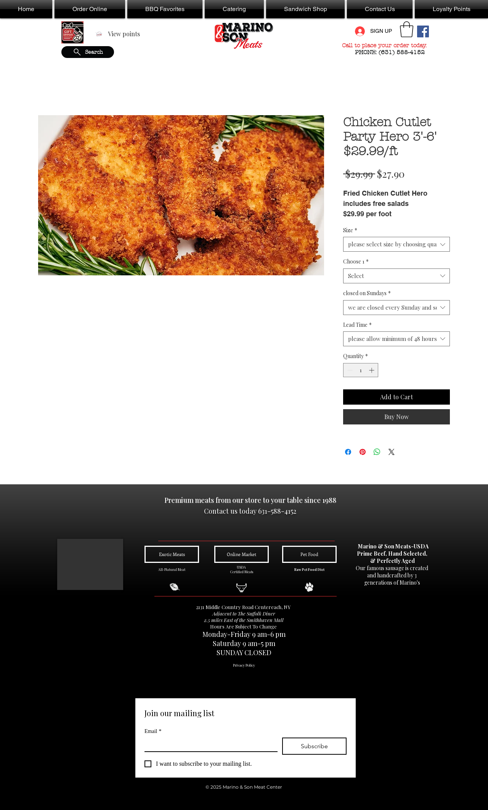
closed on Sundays (367, 293)
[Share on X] (391, 451)
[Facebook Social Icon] (423, 31)
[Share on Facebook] (348, 451)
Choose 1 (356, 261)
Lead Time (357, 324)
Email (152, 731)
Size (350, 230)
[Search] (87, 52)
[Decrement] (349, 370)
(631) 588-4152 (403, 52)
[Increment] (372, 370)
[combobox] (396, 244)
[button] (89, 9)
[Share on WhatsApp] (377, 451)
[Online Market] (241, 554)
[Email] (208, 744)
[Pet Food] (309, 554)
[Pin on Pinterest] (362, 451)
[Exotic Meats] (171, 554)
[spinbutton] (361, 370)
